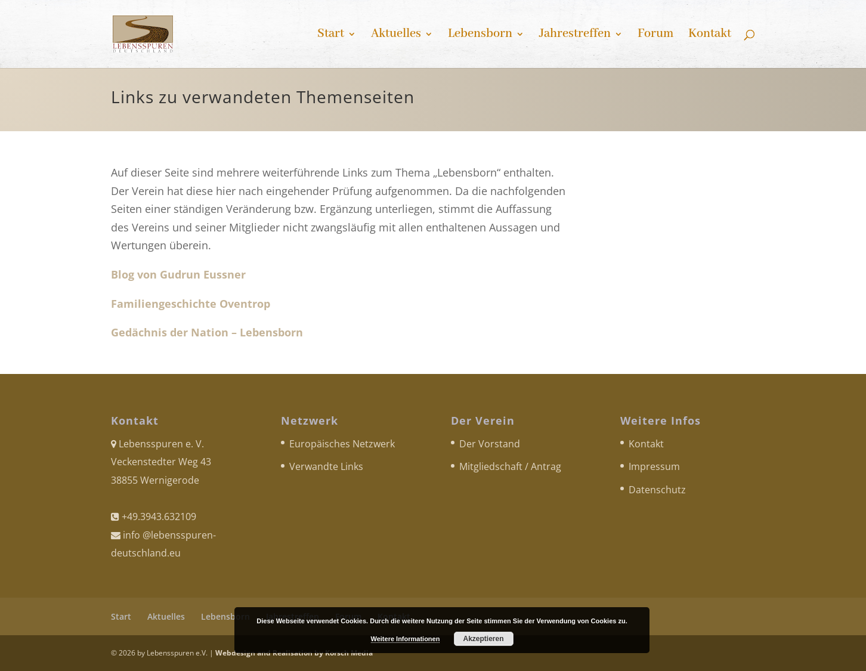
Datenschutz (657, 489)
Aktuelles (396, 35)
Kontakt (709, 35)
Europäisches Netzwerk (342, 443)
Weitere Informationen (405, 638)
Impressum (654, 466)
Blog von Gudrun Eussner (178, 274)
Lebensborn (480, 35)
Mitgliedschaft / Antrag (510, 466)
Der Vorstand (489, 443)
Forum (655, 35)
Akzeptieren (483, 639)
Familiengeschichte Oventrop (190, 303)
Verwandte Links (326, 466)
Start (330, 35)
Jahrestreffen (575, 35)
